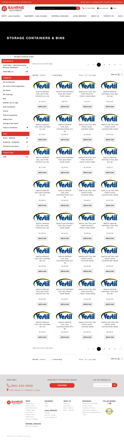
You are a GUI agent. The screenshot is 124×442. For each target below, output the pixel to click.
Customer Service (88, 408)
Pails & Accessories (10, 115)
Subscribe (62, 385)
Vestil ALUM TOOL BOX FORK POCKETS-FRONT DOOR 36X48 (87, 291)
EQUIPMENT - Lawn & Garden (36, 16)
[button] (27, 128)
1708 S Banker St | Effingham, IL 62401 (23, 390)
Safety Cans (7, 119)
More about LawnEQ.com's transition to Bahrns (102, 2)
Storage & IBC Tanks (10, 123)
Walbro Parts (30, 414)
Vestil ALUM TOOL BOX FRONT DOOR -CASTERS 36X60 (87, 324)
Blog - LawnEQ (68, 410)
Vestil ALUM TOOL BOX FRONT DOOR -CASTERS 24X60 (87, 127)
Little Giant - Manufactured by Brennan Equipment (15, 66)
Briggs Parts (30, 403)
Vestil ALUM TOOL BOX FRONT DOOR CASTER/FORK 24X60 (109, 127)
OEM (15, 157)
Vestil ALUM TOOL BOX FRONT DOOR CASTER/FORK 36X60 (109, 324)
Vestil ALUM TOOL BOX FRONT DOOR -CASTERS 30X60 (87, 193)
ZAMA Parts (30, 417)
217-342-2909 (89, 8)
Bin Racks (6, 90)
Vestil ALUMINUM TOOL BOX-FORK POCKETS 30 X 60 (42, 226)
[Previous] (88, 65)
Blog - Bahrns (68, 408)
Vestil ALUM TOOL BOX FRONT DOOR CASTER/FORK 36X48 (109, 258)
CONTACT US (108, 16)
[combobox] (57, 8)
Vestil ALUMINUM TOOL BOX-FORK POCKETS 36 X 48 (42, 291)
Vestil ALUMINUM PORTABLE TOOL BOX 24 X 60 (110, 94)
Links (84, 414)
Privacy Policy (87, 406)
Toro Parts (29, 412)
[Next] (120, 65)
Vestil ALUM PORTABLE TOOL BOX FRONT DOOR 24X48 (65, 94)
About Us (66, 403)
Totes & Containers (15, 128)
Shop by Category (32, 419)
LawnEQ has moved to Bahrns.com (16, 2)
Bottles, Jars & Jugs (10, 103)
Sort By (35, 75)
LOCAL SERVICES (79, 16)
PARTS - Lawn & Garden (10, 16)
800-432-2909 (20, 385)
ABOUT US (95, 16)
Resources (86, 401)
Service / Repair (50, 415)
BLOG (120, 16)
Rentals (47, 413)
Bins (4, 99)
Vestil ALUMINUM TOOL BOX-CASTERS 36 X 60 (42, 324)
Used (46, 406)
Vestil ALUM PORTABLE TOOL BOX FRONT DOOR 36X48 (65, 291)
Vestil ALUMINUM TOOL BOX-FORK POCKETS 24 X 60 (42, 160)
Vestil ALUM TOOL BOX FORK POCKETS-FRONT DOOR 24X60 (87, 160)
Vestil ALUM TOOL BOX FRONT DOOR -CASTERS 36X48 (87, 258)
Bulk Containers (9, 107)
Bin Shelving (7, 94)
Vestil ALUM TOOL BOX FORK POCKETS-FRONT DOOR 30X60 (87, 226)
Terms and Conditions (90, 403)
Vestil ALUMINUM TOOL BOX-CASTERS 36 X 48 (42, 258)
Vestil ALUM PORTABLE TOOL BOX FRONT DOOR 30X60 (65, 226)
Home (9, 57)
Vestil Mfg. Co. (15, 72)
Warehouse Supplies (89, 410)
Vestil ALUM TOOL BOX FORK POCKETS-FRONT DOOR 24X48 (87, 94)
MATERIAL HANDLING (60, 16)
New (46, 403)
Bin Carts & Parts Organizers (13, 86)
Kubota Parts (30, 406)
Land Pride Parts (31, 408)
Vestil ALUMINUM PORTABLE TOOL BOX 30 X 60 (110, 160)
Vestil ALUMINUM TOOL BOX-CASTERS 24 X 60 (42, 127)
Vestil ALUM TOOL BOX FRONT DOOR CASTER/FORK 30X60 (109, 193)
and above (15, 146)
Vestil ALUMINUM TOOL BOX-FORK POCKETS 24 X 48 (42, 94)
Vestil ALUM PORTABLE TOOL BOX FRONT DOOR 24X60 (65, 160)
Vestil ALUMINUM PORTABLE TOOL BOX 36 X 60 (110, 291)
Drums (5, 111)
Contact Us (67, 406)
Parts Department (51, 417)
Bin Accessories (9, 82)
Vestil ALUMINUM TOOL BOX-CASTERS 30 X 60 (42, 193)
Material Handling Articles (91, 412)
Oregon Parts (30, 410)
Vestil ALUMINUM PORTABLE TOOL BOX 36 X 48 (110, 226)
